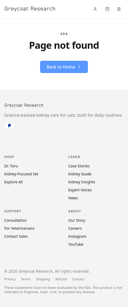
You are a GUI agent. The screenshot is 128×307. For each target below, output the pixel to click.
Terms (25, 279)
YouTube (76, 244)
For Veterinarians (19, 228)
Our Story (76, 220)
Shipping (43, 279)
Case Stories (79, 165)
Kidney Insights (81, 181)
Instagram (77, 236)
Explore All (13, 181)
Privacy (9, 279)
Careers (75, 228)
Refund (61, 279)
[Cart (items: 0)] (107, 9)
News (73, 197)
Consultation (15, 220)
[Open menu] (119, 9)
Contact (78, 279)
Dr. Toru (11, 165)
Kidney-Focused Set (21, 173)
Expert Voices (80, 189)
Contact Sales (16, 236)
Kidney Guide (80, 173)
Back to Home (64, 67)
